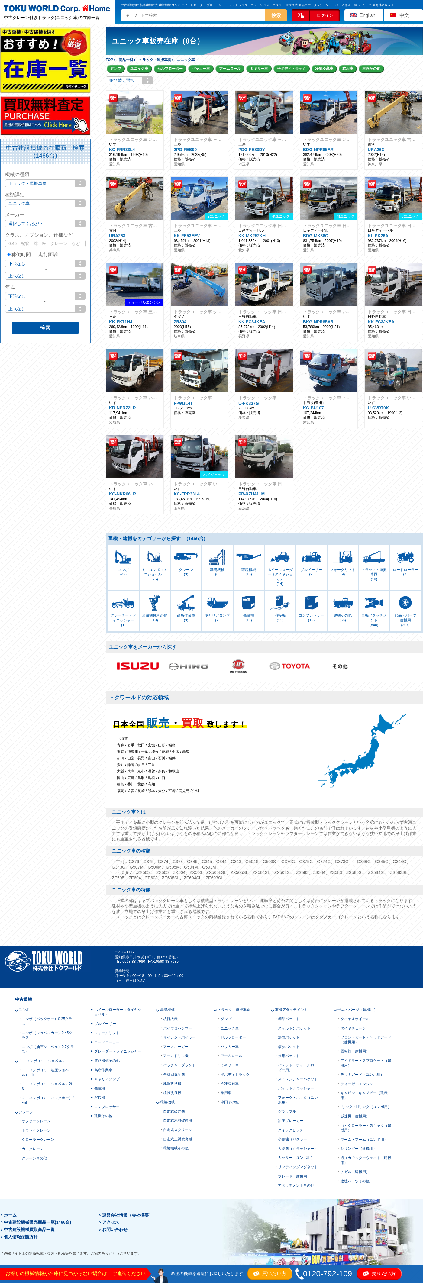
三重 (151, 765)
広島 (130, 778)
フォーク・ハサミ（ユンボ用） (298, 1099)
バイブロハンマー (177, 1028)
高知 (151, 784)
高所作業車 (103, 1070)
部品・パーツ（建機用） (357, 1009)
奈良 (161, 771)
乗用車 (347, 68)
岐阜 (141, 765)
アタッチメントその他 (296, 1185)
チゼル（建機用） (355, 1172)
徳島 (120, 784)
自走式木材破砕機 (177, 1120)
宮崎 (172, 791)
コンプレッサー (107, 1107)
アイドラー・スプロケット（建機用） (366, 1063)
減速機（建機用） (355, 1116)
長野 (141, 758)
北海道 (122, 739)
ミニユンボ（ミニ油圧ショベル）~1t (45, 1072)
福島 (172, 745)
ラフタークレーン (36, 1121)
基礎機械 (167, 1009)
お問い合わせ (115, 1229)
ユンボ (24, 1009)
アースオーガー (176, 1047)
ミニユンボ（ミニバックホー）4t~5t (49, 1100)
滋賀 (151, 771)
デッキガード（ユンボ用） (362, 1074)
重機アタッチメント (291, 1009)
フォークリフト (107, 1033)
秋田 (141, 745)
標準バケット (289, 1019)
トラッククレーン (36, 1130)
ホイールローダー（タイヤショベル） (117, 1012)
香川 (130, 784)
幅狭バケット (289, 1047)
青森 (120, 745)
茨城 (165, 751)
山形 (161, 745)
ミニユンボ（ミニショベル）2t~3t (48, 1086)
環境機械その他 (176, 1148)
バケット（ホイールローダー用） (298, 1067)
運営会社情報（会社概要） (127, 1215)
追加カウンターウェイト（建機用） (366, 1160)
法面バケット (289, 1037)
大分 (161, 791)
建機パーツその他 (355, 1181)
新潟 (120, 758)
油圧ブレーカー (290, 1121)
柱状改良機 (172, 1093)
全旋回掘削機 (174, 1074)
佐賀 (130, 791)
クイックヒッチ (290, 1130)
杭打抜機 (170, 1019)
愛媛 (141, 784)
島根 (151, 778)
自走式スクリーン (177, 1130)
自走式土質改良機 (177, 1139)
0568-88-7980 (133, 961)
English (367, 15)
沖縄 (196, 791)
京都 (141, 771)
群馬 (185, 751)
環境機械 (167, 1102)
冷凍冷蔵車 (324, 68)
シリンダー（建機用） (359, 1148)
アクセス (110, 1222)
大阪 (120, 771)
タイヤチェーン (353, 1028)
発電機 (99, 1088)
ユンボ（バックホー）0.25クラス (47, 1021)
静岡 (130, 765)
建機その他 (103, 1116)
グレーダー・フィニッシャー (117, 1051)
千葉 (144, 751)
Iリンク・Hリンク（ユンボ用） (366, 1107)
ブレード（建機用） (294, 1176)
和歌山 (173, 771)
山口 (161, 778)
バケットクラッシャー (296, 1088)
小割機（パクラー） (294, 1139)
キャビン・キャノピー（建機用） (364, 1095)
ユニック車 (139, 68)
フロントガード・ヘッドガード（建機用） (366, 1039)
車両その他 (371, 68)
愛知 (120, 765)
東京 (120, 751)
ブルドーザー (105, 1024)
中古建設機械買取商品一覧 (29, 1229)
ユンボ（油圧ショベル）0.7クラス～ (48, 1049)
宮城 (151, 745)
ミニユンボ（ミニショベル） (42, 1061)
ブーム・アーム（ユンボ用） (364, 1139)
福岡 (120, 791)
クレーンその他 (34, 1158)
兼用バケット (289, 1056)
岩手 (130, 745)
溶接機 (99, 1097)
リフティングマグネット (298, 1167)
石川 (161, 758)
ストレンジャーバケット (298, 1079)
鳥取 (141, 778)
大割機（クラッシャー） (298, 1148)
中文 (404, 15)
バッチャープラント (179, 1065)
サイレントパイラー (179, 1037)
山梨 (130, 758)
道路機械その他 (107, 1061)
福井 (172, 758)
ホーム (10, 1215)
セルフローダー (170, 68)
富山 (151, 758)
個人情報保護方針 (21, 1236)
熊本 (151, 791)
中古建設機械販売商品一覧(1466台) (37, 1222)
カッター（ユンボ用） (296, 1158)
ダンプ (115, 68)
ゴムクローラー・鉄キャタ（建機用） (366, 1128)
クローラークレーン (38, 1139)
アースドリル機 (176, 1056)
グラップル (287, 1111)
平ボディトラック (291, 68)
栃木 (175, 751)
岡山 (120, 778)
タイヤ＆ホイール (355, 1019)
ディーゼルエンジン (357, 1084)
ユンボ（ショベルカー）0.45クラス (47, 1035)
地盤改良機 (172, 1084)
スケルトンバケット (294, 1028)
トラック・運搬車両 (234, 1009)
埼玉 (155, 751)
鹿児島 (184, 791)
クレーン (26, 1112)
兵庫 (130, 771)
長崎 (141, 791)
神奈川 (132, 751)
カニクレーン (33, 1149)
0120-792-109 (327, 1273)
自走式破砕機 (174, 1111)
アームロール (230, 68)
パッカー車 (201, 68)
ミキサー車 (259, 68)
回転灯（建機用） (355, 1051)
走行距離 (46, 254)
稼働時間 (19, 254)
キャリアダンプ (107, 1079)
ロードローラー (107, 1042)
